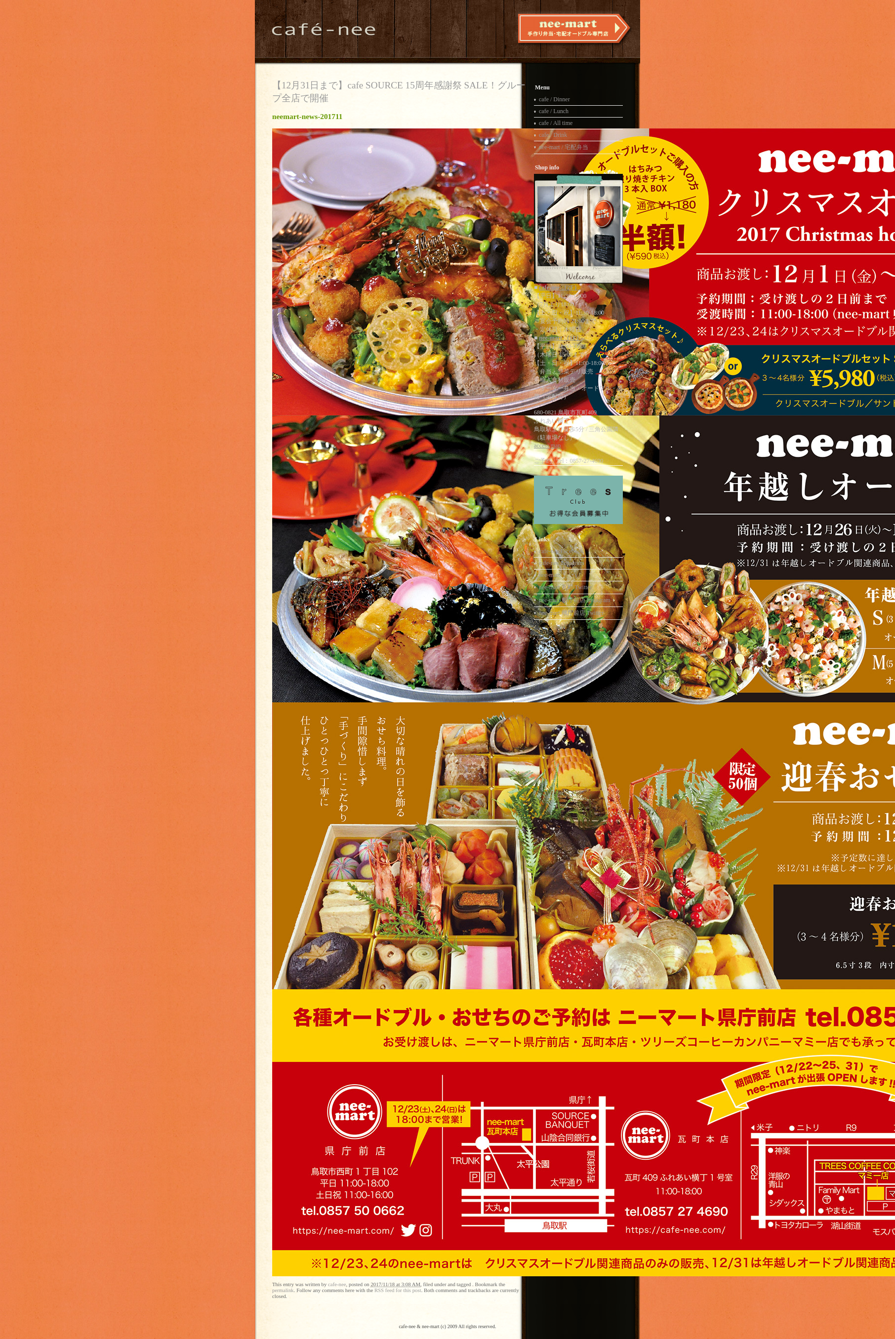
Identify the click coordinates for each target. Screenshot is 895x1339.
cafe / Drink (553, 134)
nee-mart (549, 574)
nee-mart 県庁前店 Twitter (571, 612)
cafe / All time (555, 123)
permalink (283, 1290)
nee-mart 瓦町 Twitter (565, 587)
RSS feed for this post (397, 1290)
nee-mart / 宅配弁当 (563, 147)
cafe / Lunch (554, 111)
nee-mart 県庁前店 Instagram (574, 600)
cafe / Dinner (554, 99)
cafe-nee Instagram (561, 563)
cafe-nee (337, 1284)
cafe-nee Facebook (561, 551)
